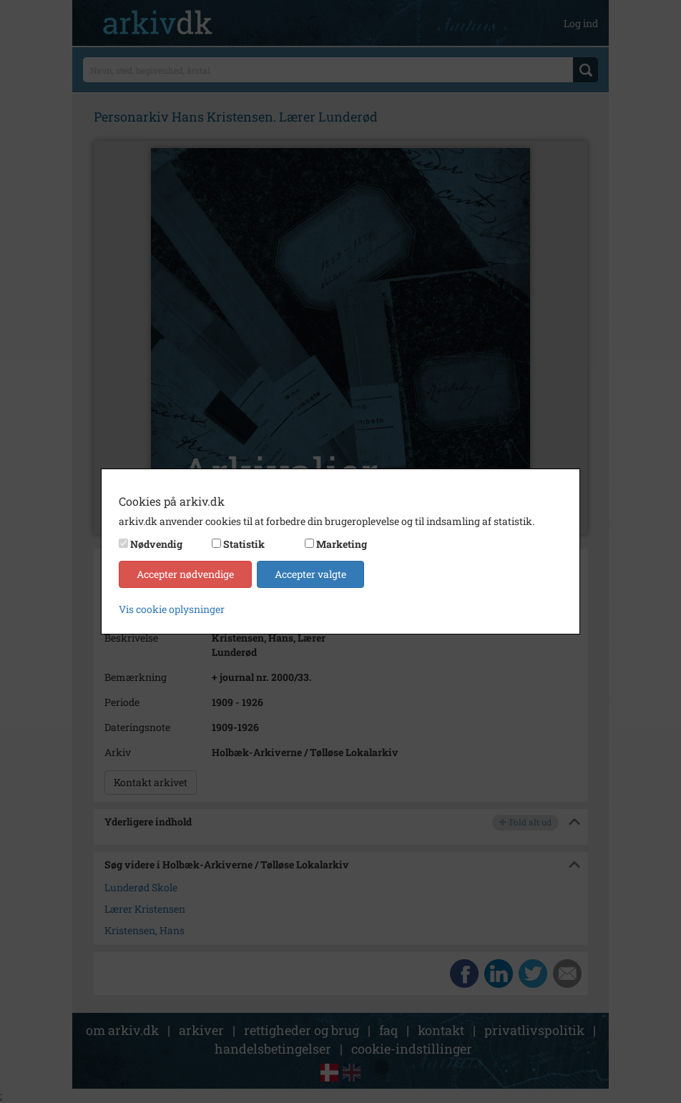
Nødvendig (156, 544)
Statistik (244, 544)
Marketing (341, 544)
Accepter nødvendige (185, 574)
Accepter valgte (310, 574)
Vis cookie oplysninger (172, 609)
